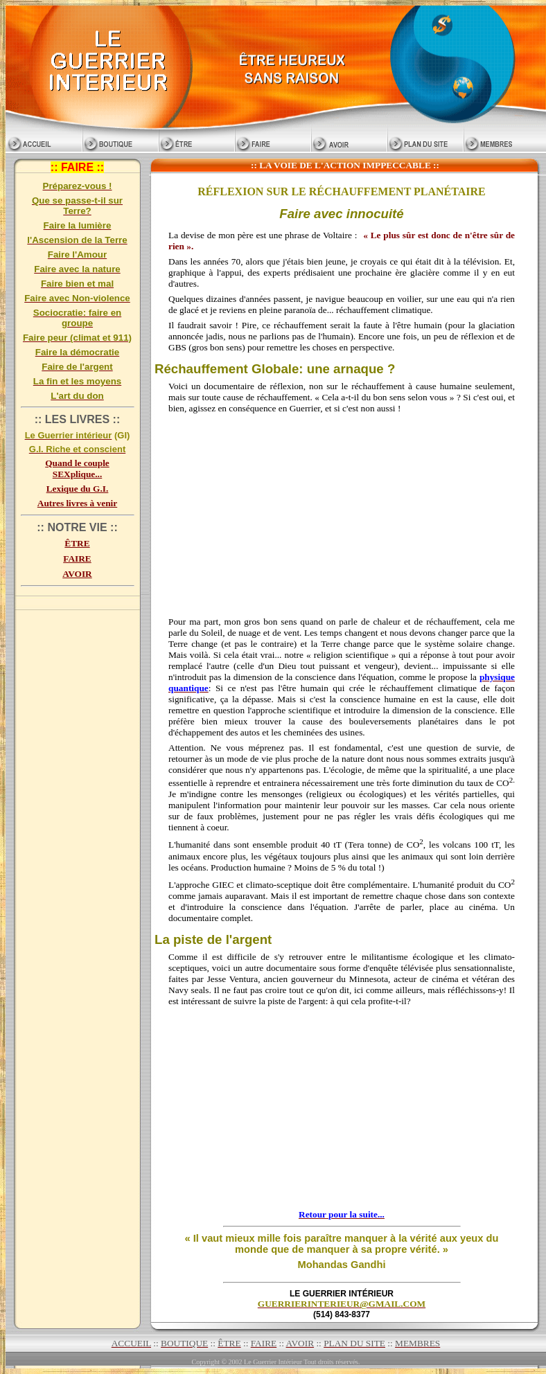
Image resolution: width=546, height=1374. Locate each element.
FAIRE (77, 558)
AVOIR (76, 574)
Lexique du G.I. (77, 488)
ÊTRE (76, 543)
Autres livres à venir (77, 503)
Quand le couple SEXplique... (77, 468)
